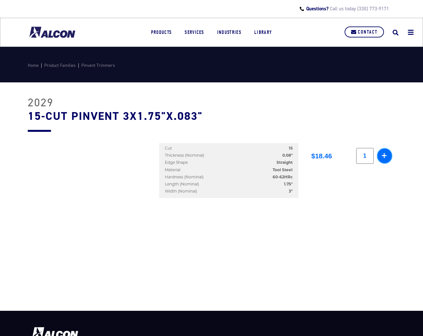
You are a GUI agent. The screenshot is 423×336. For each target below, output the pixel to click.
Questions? (317, 8)
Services (194, 32)
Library (263, 32)
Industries (229, 32)
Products (161, 32)
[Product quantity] (365, 156)
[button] (395, 32)
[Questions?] (302, 9)
